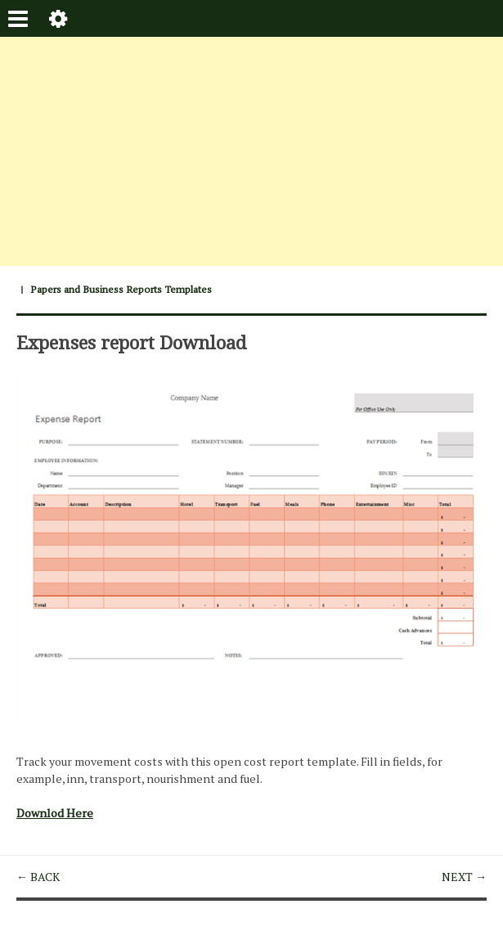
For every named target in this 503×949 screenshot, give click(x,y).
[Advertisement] (251, 151)
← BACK (38, 876)
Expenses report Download (131, 342)
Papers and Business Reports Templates (121, 289)
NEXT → (464, 876)
